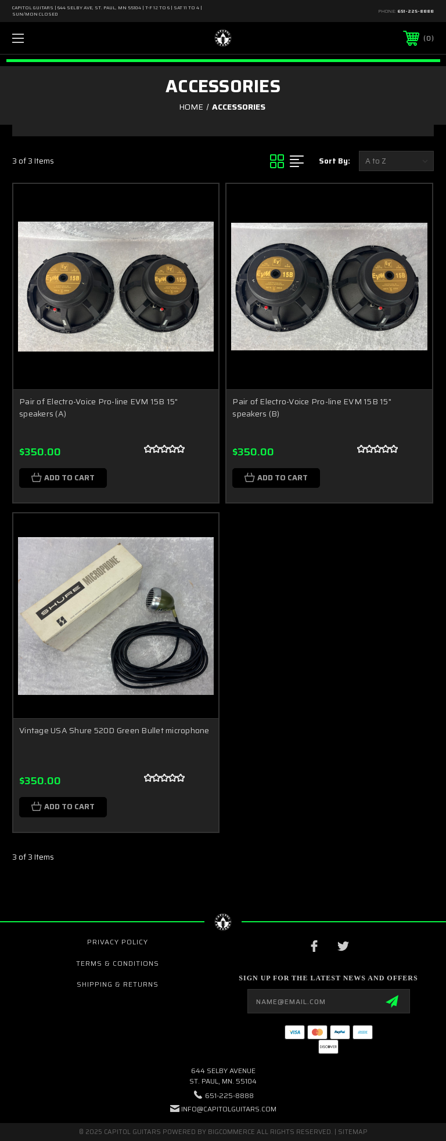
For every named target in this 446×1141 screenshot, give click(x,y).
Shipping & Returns (118, 984)
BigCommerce (231, 1132)
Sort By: (334, 161)
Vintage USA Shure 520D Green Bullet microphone (114, 730)
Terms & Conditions (117, 963)
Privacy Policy (117, 941)
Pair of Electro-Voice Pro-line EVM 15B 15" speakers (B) (311, 407)
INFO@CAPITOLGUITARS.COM (228, 1108)
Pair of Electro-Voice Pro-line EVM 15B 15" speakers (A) (98, 407)
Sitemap (353, 1132)
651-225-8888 (415, 11)
